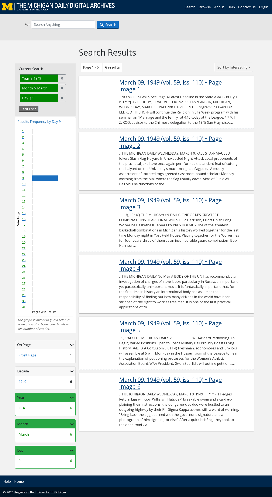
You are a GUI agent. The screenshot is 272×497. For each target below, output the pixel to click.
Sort (232, 67)
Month (22, 424)
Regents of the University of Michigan (40, 492)
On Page (24, 344)
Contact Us (247, 7)
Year (20, 397)
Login (263, 7)
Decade (23, 371)
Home (19, 481)
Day (20, 450)
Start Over (29, 109)
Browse (205, 7)
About (219, 7)
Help (231, 7)
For (27, 24)
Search (190, 7)
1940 (22, 381)
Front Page (27, 355)
